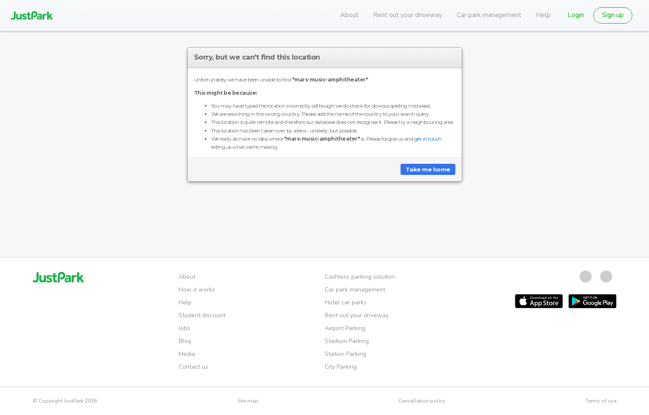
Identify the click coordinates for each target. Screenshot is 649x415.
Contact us (193, 367)
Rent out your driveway (407, 15)
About (349, 15)
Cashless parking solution (360, 277)
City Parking (341, 367)
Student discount (202, 315)
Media (187, 354)
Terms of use (601, 400)
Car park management (489, 15)
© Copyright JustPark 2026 (65, 400)
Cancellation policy (421, 400)
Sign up (613, 15)
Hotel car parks (346, 302)
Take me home (428, 169)
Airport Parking (345, 328)
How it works (197, 290)
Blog (185, 341)
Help (543, 15)
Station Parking (345, 354)
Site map (247, 400)
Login (576, 15)
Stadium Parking (347, 341)
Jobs (184, 328)
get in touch (428, 138)
